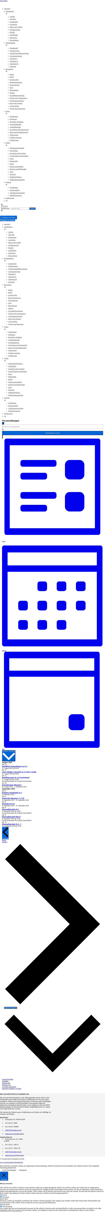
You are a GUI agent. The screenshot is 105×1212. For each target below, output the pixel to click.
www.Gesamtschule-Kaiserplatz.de (11, 1162)
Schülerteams (14, 140)
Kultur (12, 74)
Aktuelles (13, 19)
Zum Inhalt (3, 1)
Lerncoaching (14, 106)
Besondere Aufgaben (16, 122)
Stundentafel (14, 48)
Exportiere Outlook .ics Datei (11, 1088)
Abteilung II (14, 61)
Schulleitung (14, 116)
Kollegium (13, 119)
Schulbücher (14, 35)
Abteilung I (13, 59)
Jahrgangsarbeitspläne (17, 148)
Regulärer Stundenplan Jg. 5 (12, 793)
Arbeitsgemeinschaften (17, 193)
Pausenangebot (15, 190)
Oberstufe (13, 66)
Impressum (13, 38)
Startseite (7, 9)
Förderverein (14, 135)
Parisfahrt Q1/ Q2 (8, 804)
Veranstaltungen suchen (52, 433)
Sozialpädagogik (15, 127)
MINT (12, 77)
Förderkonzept (14, 51)
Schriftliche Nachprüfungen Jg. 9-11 (14, 766)
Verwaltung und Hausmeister (19, 130)
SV (7, 201)
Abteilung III (14, 64)
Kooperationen (14, 85)
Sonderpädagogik (15, 124)
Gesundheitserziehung (17, 95)
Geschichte (13, 24)
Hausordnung (14, 40)
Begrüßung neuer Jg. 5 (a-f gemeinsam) (16, 777)
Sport (11, 172)
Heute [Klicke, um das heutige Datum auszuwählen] (4, 840)
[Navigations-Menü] (8, 217)
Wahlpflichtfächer (15, 177)
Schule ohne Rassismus (17, 109)
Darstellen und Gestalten (18, 153)
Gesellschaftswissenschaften (19, 156)
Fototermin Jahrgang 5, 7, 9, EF (13, 798)
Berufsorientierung (16, 82)
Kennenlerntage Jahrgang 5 (11, 785)
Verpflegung (14, 187)
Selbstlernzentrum (16, 195)
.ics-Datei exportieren (9, 1087)
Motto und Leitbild (16, 27)
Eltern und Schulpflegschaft (19, 132)
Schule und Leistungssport (18, 98)
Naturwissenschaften (16, 166)
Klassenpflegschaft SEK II (11, 817)
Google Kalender (7, 1079)
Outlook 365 (6, 1083)
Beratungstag (14, 90)
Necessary (5, 1197)
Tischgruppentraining (17, 101)
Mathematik (14, 161)
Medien (12, 93)
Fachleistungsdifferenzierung (19, 53)
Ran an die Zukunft (16, 103)
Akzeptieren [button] (23, 1170)
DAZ (11, 88)
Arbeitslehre (14, 151)
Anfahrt (12, 16)
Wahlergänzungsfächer (17, 180)
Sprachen (13, 174)
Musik (12, 164)
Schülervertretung (15, 137)
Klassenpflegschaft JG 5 (10, 809)
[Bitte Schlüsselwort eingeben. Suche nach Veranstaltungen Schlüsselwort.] (52, 426)
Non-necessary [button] (5, 1204)
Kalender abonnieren (10, 1008)
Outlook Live (6, 1085)
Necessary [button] (3, 1195)
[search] (52, 209)
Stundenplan (14, 22)
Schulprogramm (15, 30)
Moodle (12, 32)
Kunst (12, 159)
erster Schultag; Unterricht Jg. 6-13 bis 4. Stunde (19, 772)
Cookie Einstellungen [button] (9, 1170)
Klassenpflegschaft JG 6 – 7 (11, 824)
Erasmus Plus (14, 80)
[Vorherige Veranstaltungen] (5, 833)
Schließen (4, 206)
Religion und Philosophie (18, 169)
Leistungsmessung (16, 56)
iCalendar (5, 1081)
